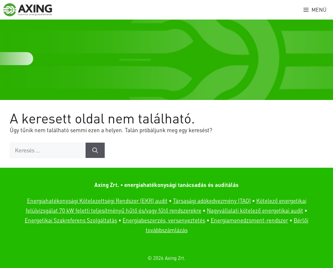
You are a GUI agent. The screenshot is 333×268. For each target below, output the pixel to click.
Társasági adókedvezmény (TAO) (212, 200)
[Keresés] (95, 150)
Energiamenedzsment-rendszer (249, 220)
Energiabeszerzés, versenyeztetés (164, 220)
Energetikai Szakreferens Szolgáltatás (71, 220)
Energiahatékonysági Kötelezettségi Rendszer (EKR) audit (97, 200)
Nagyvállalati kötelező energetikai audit (255, 210)
